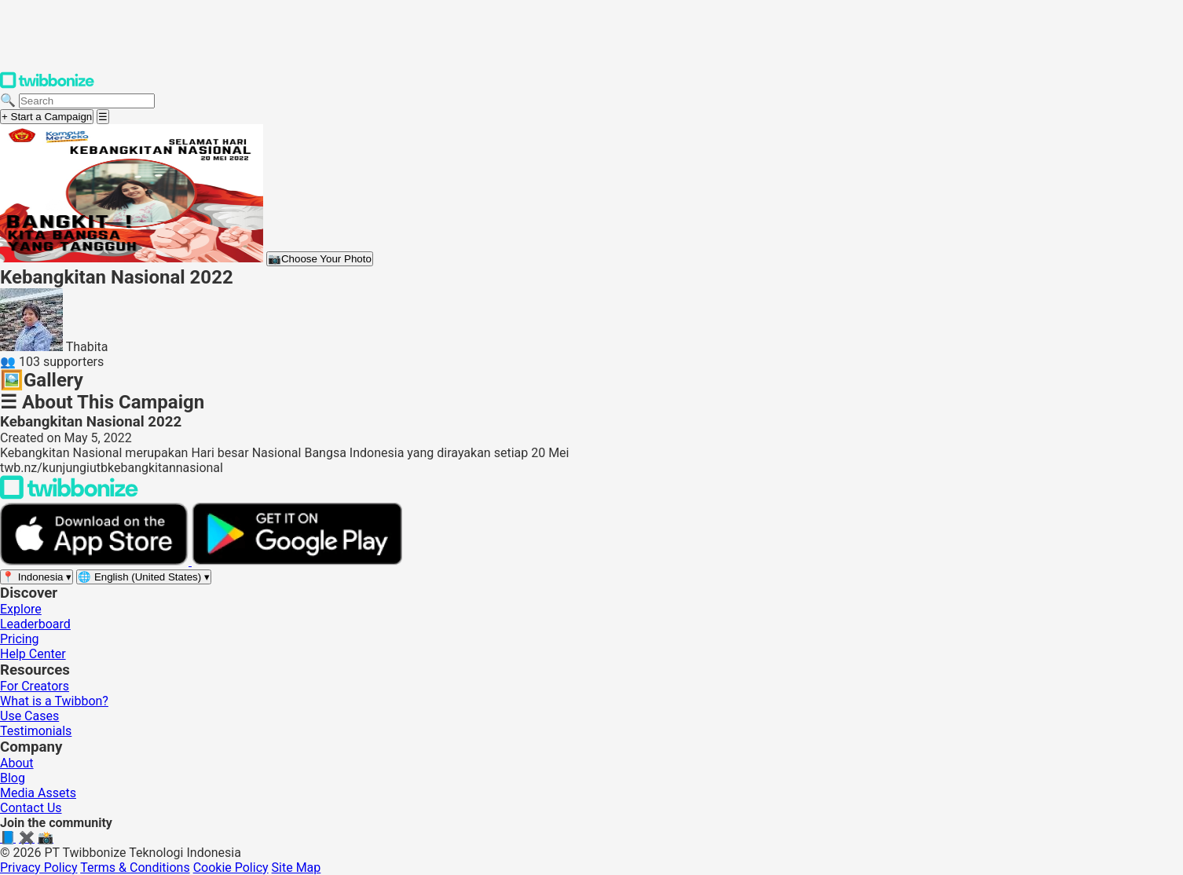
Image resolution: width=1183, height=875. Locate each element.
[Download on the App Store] (96, 561)
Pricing (19, 639)
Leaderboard (35, 624)
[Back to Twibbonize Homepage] (69, 495)
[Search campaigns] (87, 100)
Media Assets (38, 792)
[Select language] (143, 576)
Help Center (33, 653)
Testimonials (35, 730)
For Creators (34, 686)
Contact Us (31, 807)
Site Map (296, 867)
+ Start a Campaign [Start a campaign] (47, 117)
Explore (21, 609)
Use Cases (29, 715)
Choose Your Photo (320, 259)
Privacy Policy (39, 867)
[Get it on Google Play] (297, 561)
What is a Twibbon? (54, 701)
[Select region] (36, 576)
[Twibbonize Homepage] (47, 85)
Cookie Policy (231, 867)
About (17, 763)
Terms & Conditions (135, 867)
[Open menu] (103, 116)
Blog (12, 778)
